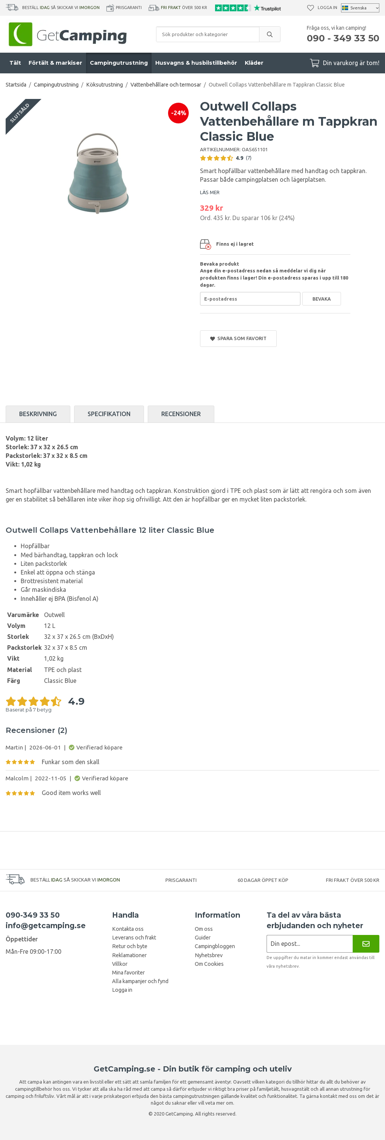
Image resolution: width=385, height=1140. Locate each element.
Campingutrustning (119, 62)
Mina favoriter (128, 973)
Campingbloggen (215, 946)
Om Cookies (209, 964)
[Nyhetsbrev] (366, 944)
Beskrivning (38, 413)
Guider (203, 938)
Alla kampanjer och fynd (140, 981)
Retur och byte (129, 946)
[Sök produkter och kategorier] (207, 34)
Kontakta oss (128, 929)
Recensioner (181, 413)
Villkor (119, 964)
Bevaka (321, 298)
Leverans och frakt (134, 938)
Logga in (327, 7)
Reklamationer (129, 955)
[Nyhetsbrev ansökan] (310, 944)
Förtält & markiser (55, 62)
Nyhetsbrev (209, 955)
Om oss (204, 929)
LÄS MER (210, 192)
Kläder (254, 62)
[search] (269, 34)
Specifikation (109, 413)
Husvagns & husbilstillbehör (196, 62)
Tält (15, 62)
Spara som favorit (238, 338)
